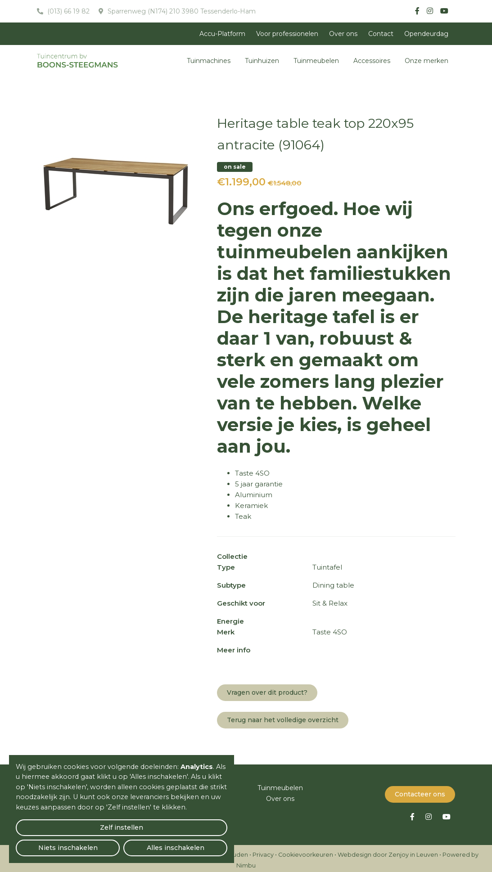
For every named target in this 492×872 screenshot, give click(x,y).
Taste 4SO (252, 473)
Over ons (343, 34)
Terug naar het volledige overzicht (283, 720)
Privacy (263, 851)
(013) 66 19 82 (67, 11)
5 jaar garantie (259, 484)
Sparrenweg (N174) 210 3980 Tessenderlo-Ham (181, 11)
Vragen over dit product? (267, 692)
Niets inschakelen (122, 843)
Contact (380, 34)
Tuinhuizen (262, 61)
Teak (243, 516)
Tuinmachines (208, 61)
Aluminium (253, 494)
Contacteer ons (420, 791)
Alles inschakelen (193, 843)
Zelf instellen (50, 843)
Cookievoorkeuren (305, 851)
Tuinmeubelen (316, 61)
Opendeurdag (426, 34)
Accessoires (371, 61)
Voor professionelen (287, 34)
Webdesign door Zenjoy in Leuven (388, 851)
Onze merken (426, 61)
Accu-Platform (222, 34)
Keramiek (251, 505)
